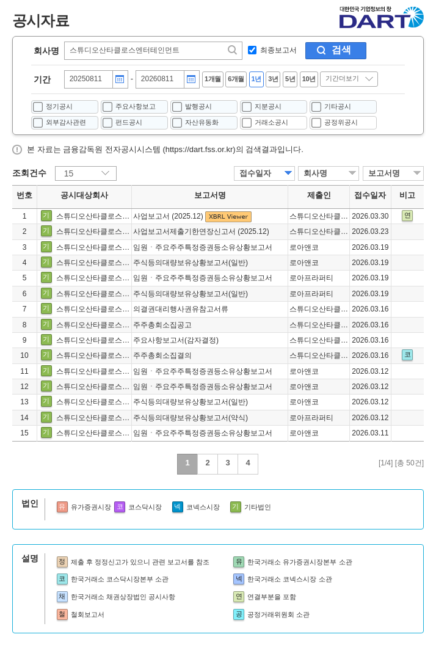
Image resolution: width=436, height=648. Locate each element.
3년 (273, 78)
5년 (290, 78)
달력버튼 (119, 79)
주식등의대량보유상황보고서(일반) (190, 262)
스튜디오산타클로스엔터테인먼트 (111, 216)
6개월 (236, 78)
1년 (256, 78)
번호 (24, 195)
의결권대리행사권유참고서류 (180, 309)
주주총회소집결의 (162, 355)
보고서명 (384, 173)
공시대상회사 (84, 195)
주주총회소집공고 (162, 325)
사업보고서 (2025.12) (169, 216)
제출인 (319, 195)
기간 (42, 79)
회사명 (46, 51)
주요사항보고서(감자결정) (176, 340)
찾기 (233, 50)
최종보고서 (278, 50)
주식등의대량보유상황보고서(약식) (190, 417)
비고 (407, 195)
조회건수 (29, 173)
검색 (341, 50)
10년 (309, 78)
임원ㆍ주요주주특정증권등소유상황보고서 (202, 247)
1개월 (213, 78)
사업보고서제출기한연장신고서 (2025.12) (201, 231)
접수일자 (255, 173)
